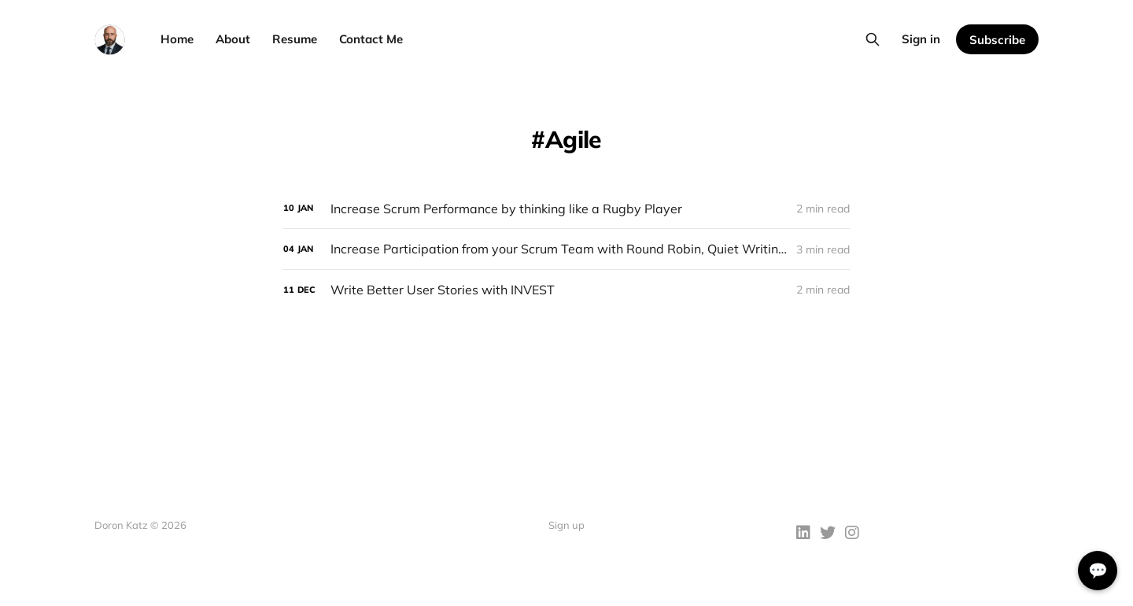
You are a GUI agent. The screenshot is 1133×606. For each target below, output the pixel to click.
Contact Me (371, 38)
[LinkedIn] (803, 534)
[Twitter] (828, 534)
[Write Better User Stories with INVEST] (566, 290)
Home (177, 38)
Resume (294, 38)
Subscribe (997, 39)
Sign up (566, 525)
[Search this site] (872, 39)
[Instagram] (852, 534)
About (233, 38)
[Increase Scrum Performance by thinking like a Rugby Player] (566, 209)
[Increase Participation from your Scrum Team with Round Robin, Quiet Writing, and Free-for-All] (566, 249)
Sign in (921, 38)
